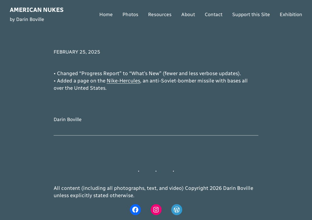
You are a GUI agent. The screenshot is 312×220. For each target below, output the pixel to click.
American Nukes (37, 9)
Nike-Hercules (123, 81)
